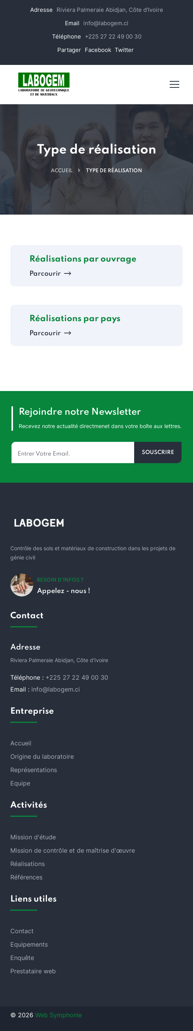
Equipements (29, 944)
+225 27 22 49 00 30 (113, 36)
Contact (22, 931)
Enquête (22, 958)
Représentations (33, 770)
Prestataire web (33, 971)
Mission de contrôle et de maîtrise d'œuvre (72, 850)
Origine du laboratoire (42, 756)
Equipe (20, 783)
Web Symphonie (58, 1015)
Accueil (62, 170)
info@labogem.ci (105, 23)
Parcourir (49, 273)
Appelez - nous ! (63, 591)
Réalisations (27, 864)
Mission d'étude (33, 837)
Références (26, 877)
